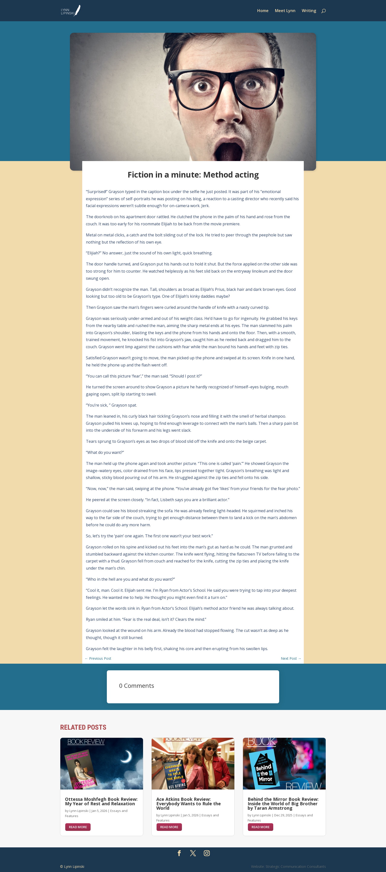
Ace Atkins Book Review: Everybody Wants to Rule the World (188, 803)
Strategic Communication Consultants (296, 866)
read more (78, 827)
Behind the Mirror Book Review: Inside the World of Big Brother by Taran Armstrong (283, 803)
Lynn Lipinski (78, 810)
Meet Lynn (285, 11)
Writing (309, 11)
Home (263, 11)
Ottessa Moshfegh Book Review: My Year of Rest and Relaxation (101, 801)
